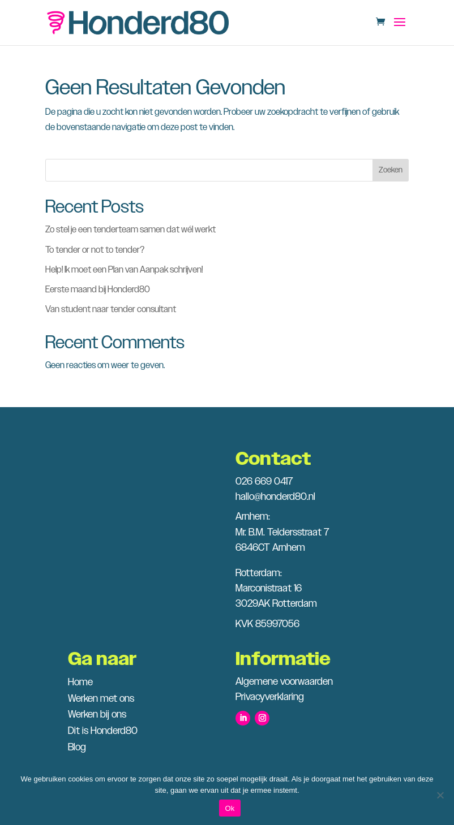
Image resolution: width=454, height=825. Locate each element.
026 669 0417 (264, 482)
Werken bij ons (97, 715)
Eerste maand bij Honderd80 (97, 290)
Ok (229, 808)
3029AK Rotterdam (276, 604)
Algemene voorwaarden (284, 682)
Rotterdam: (258, 573)
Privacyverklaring (269, 697)
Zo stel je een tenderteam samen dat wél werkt (130, 230)
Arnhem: (252, 517)
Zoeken (390, 170)
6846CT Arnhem (270, 548)
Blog (77, 747)
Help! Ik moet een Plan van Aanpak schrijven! (124, 270)
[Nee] (440, 795)
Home (80, 682)
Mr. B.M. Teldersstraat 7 (282, 532)
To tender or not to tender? (94, 250)
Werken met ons (101, 699)
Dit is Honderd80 (103, 731)
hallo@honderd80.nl (275, 497)
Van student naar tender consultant (110, 310)
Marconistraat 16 (268, 588)
